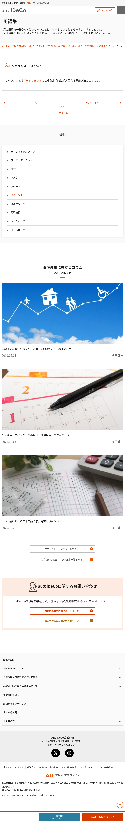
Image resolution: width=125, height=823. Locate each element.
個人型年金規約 (69, 767)
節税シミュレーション (14, 703)
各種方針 (19, 767)
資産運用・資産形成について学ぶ (51, 46)
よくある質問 (10, 712)
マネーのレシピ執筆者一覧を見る (62, 548)
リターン (32, 103)
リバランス (17, 195)
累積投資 (15, 212)
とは (8, 659)
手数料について (11, 694)
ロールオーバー (19, 230)
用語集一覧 (62, 112)
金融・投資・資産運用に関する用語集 (89, 46)
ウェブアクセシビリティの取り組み (96, 767)
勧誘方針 (31, 767)
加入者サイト (103, 10)
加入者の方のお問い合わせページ (62, 620)
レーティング (18, 221)
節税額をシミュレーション (60, 817)
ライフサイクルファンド (24, 151)
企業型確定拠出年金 (48, 767)
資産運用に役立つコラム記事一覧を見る (61, 559)
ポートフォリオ (32, 80)
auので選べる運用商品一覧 (20, 686)
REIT (13, 169)
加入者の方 (9, 721)
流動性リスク (92, 103)
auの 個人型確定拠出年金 (16, 46)
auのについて (13, 668)
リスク (14, 177)
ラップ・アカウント (22, 160)
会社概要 (7, 767)
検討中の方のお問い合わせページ (62, 610)
